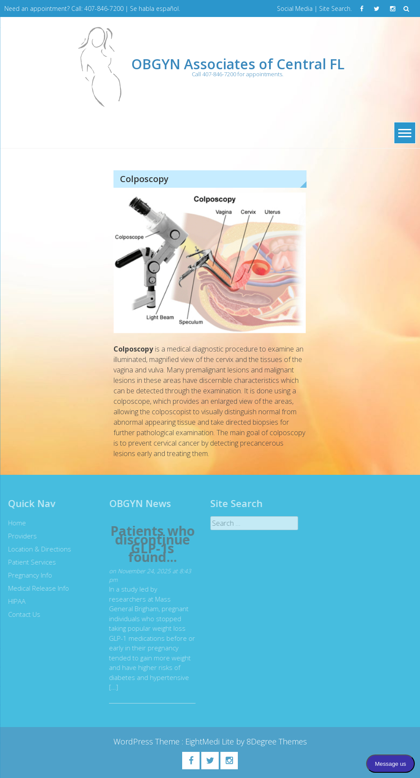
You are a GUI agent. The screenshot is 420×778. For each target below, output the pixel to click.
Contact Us (22, 614)
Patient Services (30, 562)
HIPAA (14, 601)
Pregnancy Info (28, 575)
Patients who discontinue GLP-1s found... (150, 544)
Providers (20, 535)
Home (15, 522)
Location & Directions (37, 549)
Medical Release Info (36, 588)
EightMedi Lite (210, 741)
